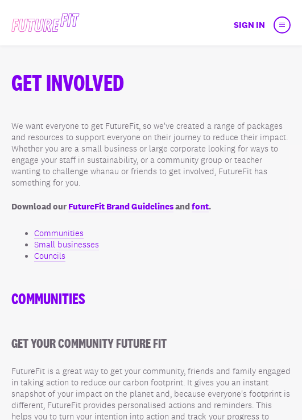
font (200, 206)
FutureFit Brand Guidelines (120, 206)
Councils (49, 256)
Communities (59, 233)
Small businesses (66, 245)
